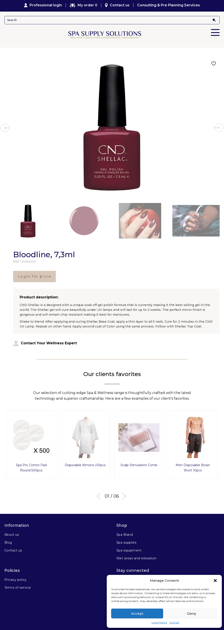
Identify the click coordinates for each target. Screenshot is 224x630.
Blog (8, 542)
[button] (215, 580)
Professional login (43, 5)
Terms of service (17, 588)
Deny (191, 613)
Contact (174, 622)
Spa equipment (128, 550)
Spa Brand (124, 535)
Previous (100, 496)
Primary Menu (215, 29)
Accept (137, 613)
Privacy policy (15, 580)
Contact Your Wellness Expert (45, 343)
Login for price (34, 276)
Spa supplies (126, 542)
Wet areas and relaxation (136, 558)
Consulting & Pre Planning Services (168, 5)
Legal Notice (159, 622)
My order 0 (83, 5)
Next (123, 496)
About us (11, 535)
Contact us (117, 5)
